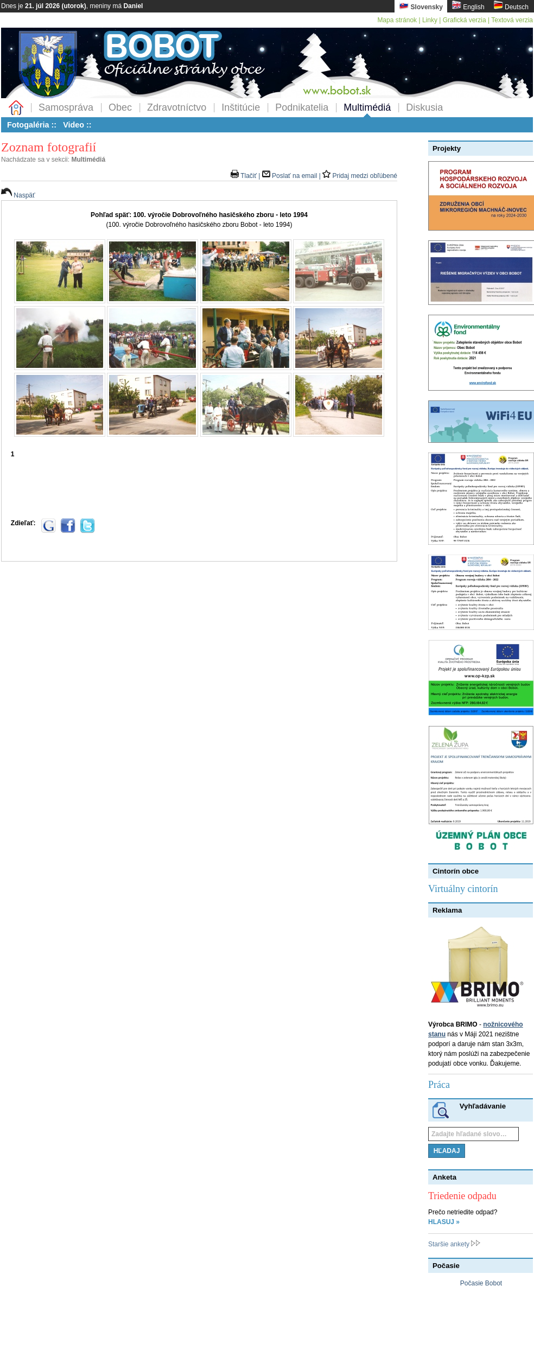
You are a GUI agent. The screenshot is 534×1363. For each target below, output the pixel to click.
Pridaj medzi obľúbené (359, 176)
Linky (429, 20)
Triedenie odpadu (462, 1195)
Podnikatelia (301, 107)
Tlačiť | (246, 176)
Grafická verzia (464, 20)
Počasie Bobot (481, 1283)
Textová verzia (512, 20)
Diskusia (424, 107)
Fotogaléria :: (31, 124)
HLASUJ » (444, 1222)
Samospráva (66, 107)
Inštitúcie (240, 107)
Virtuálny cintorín (463, 888)
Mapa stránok (397, 20)
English (468, 6)
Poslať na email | (292, 176)
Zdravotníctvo (176, 107)
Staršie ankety (454, 1244)
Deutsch (511, 6)
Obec (120, 107)
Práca (439, 1084)
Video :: (77, 124)
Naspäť (18, 195)
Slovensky (421, 6)
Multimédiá (367, 107)
